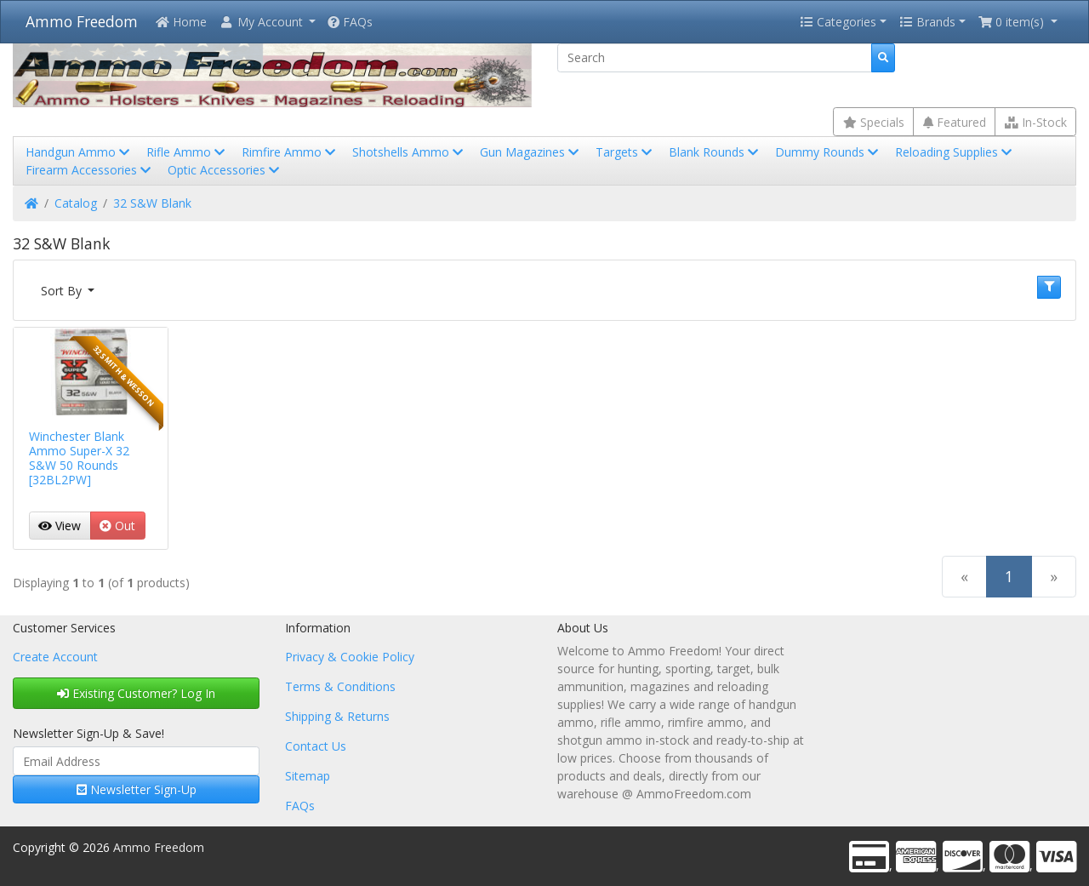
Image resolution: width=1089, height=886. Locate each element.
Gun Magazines (531, 152)
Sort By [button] (63, 291)
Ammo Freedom (82, 21)
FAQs (350, 22)
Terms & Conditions (340, 686)
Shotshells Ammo (409, 152)
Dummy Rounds (828, 152)
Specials (873, 122)
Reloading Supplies (955, 152)
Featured (954, 122)
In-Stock (1036, 122)
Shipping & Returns (337, 716)
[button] (267, 22)
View (59, 525)
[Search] (714, 57)
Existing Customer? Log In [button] (136, 693)
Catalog (75, 203)
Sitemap (307, 776)
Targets (625, 152)
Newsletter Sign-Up (137, 789)
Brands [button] (927, 22)
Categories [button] (838, 22)
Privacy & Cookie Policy (349, 657)
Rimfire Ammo (290, 152)
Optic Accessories (225, 170)
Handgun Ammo (79, 152)
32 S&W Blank (152, 203)
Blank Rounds (715, 152)
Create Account (55, 657)
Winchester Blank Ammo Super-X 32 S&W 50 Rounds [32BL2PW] (79, 457)
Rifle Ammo (187, 152)
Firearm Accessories (90, 170)
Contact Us (315, 746)
